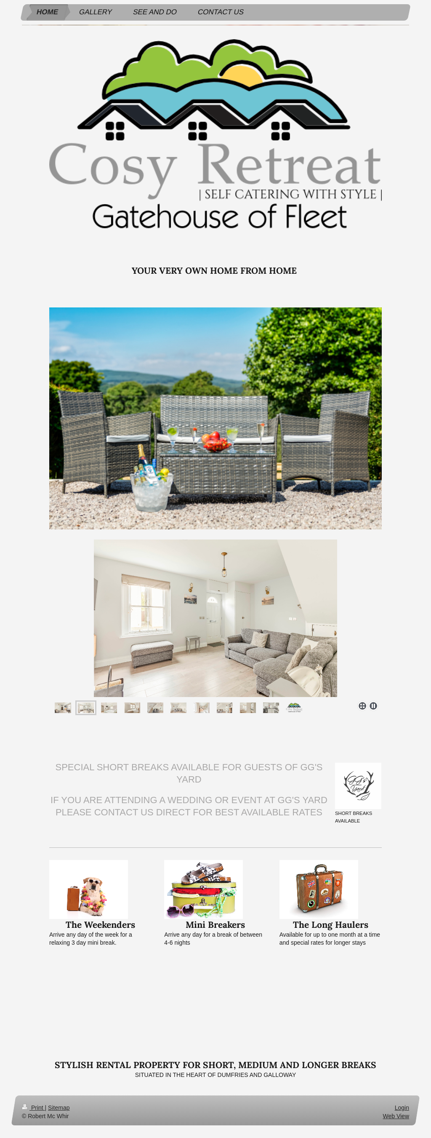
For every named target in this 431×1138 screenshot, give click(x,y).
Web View (396, 1116)
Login (402, 1107)
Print (33, 1107)
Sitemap (58, 1107)
